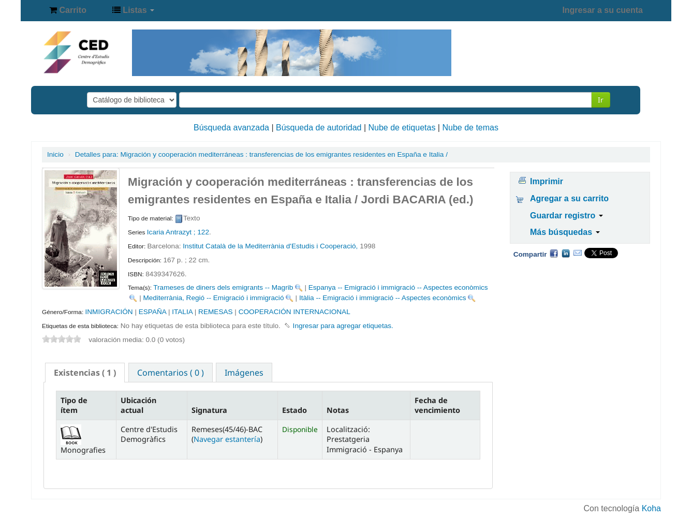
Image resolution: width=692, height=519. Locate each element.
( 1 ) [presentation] (85, 372)
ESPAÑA (152, 312)
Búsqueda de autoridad (318, 127)
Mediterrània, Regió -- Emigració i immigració (213, 298)
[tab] (85, 372)
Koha (651, 508)
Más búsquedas (564, 232)
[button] (67, 10)
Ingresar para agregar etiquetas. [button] (343, 326)
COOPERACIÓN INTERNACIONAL (294, 312)
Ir (600, 100)
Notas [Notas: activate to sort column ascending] (338, 410)
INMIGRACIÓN (108, 312)
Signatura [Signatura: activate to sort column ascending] (209, 410)
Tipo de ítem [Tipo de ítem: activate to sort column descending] (74, 405)
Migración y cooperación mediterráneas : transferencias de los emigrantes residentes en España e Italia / (261, 154)
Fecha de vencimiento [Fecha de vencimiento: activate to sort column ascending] (437, 405)
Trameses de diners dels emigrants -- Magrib (223, 287)
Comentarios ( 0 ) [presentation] (170, 372)
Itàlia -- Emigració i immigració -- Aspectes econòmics (382, 298)
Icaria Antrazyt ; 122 (178, 232)
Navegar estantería (227, 439)
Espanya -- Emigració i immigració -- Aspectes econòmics (398, 287)
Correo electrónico (577, 253)
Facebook (554, 253)
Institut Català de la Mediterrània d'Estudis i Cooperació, (271, 246)
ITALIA (182, 312)
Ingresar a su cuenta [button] (602, 10)
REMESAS (215, 312)
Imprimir (546, 181)
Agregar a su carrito (569, 198)
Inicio (55, 154)
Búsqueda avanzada (231, 127)
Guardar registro (566, 215)
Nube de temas (470, 127)
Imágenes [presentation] (244, 372)
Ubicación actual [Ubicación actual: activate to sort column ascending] (138, 405)
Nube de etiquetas (402, 127)
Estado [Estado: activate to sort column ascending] (294, 410)
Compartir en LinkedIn (566, 253)
